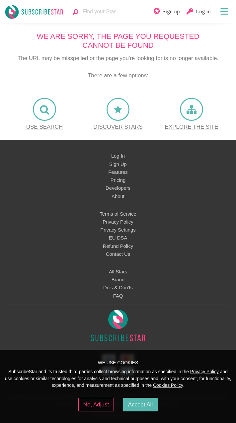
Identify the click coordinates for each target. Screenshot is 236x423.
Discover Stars (118, 127)
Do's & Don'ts (118, 287)
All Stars (118, 271)
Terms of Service (118, 214)
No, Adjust (96, 404)
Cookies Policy (168, 385)
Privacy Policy (118, 222)
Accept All (140, 404)
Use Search (44, 127)
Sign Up (118, 164)
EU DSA (118, 238)
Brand (118, 279)
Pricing (118, 180)
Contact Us (118, 254)
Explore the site (191, 127)
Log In (118, 156)
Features (118, 172)
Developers (118, 188)
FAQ (118, 296)
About (118, 196)
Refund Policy (118, 246)
